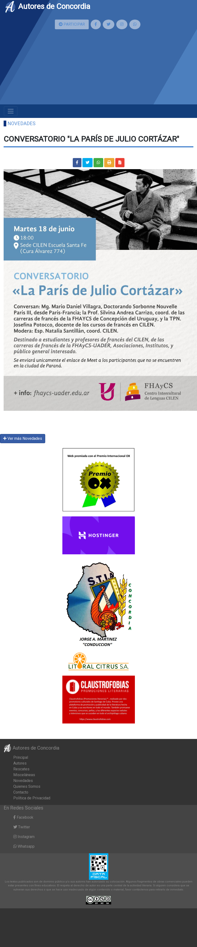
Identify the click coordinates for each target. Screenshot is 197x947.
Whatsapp (24, 846)
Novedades (21, 123)
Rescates (21, 769)
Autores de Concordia (47, 6)
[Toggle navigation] (10, 111)
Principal (20, 757)
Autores (20, 763)
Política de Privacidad (31, 798)
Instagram (24, 836)
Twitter (21, 827)
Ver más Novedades (22, 438)
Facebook (23, 817)
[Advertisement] (57, 69)
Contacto (20, 792)
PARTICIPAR (72, 24)
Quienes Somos (26, 786)
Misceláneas (24, 775)
